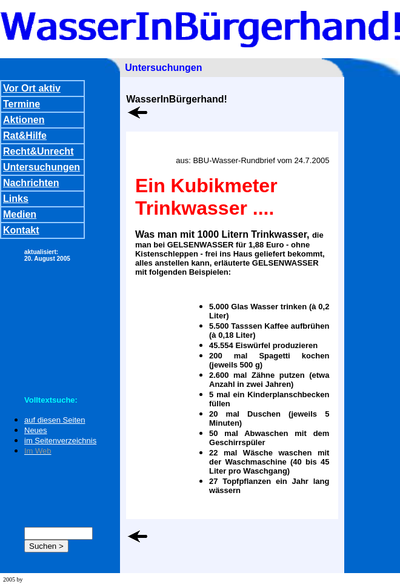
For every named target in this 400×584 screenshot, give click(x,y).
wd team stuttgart (45, 579)
